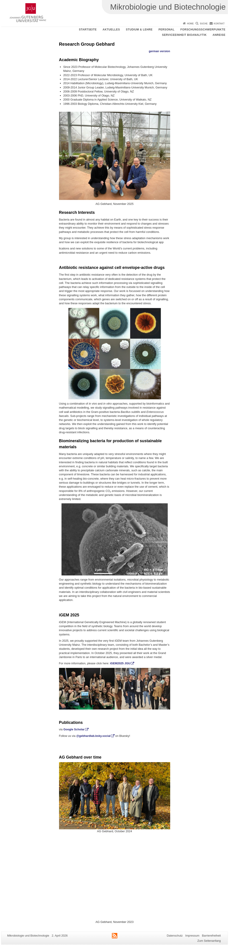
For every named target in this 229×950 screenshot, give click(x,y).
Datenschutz (175, 935)
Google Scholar (74, 729)
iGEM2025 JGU (120, 663)
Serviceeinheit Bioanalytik (184, 34)
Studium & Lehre (139, 29)
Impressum (192, 935)
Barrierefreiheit (211, 935)
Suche (204, 23)
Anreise (218, 34)
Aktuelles (111, 29)
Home (190, 23)
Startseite (88, 29)
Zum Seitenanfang (209, 940)
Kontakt (219, 23)
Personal (166, 29)
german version (159, 51)
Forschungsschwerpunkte (202, 29)
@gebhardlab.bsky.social (93, 736)
